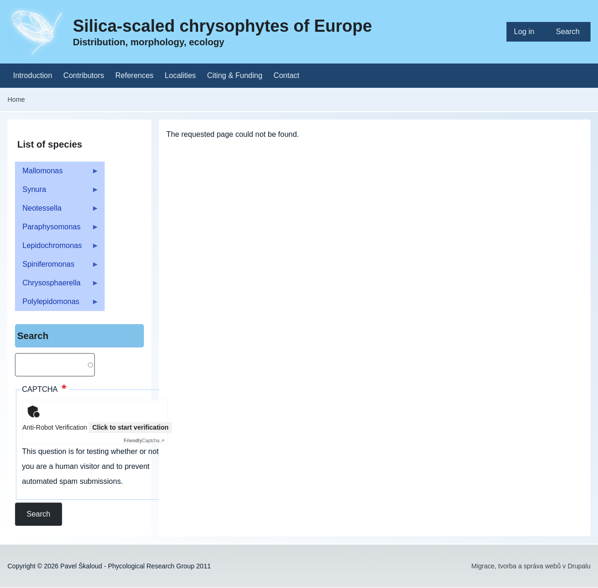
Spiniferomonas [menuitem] (57, 267)
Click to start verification (130, 427)
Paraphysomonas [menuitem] (57, 229)
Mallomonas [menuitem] (57, 173)
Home (16, 99)
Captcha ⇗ (144, 440)
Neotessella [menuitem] (57, 211)
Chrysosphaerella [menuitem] (57, 285)
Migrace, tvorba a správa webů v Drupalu (531, 566)
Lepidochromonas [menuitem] (57, 248)
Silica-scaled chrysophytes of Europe (222, 25)
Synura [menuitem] (57, 192)
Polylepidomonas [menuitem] (57, 304)
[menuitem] (527, 32)
